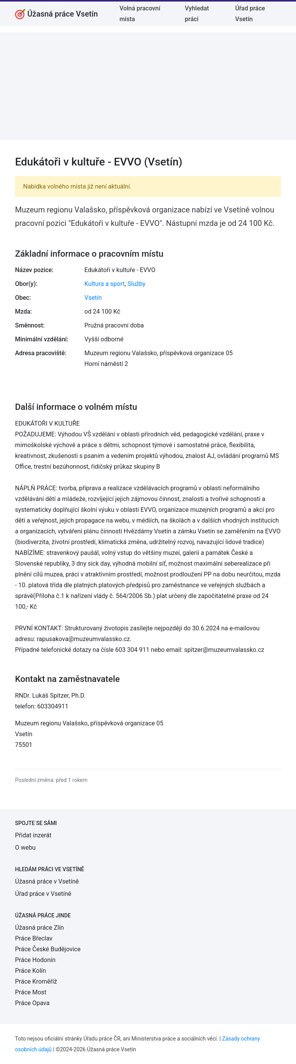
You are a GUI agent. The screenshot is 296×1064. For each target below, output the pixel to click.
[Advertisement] (148, 86)
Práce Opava (32, 1003)
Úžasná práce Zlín (39, 927)
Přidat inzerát (33, 835)
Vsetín (93, 297)
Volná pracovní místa (139, 14)
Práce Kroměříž (36, 981)
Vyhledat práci (197, 14)
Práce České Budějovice (48, 949)
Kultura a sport (104, 283)
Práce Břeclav (33, 938)
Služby (137, 283)
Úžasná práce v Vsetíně (47, 881)
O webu (25, 847)
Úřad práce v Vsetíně (43, 893)
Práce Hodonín (35, 960)
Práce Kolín (30, 970)
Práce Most (30, 992)
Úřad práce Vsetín (250, 14)
